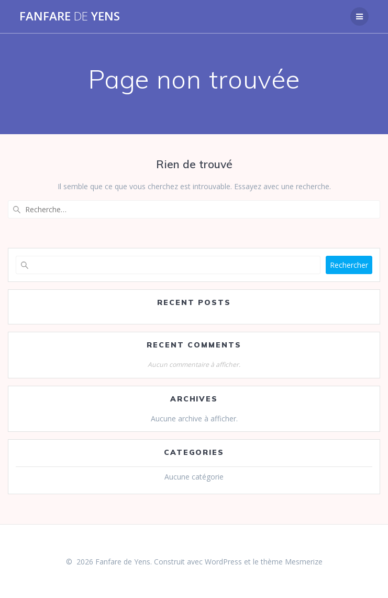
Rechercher (349, 265)
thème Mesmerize (292, 562)
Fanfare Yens (69, 16)
